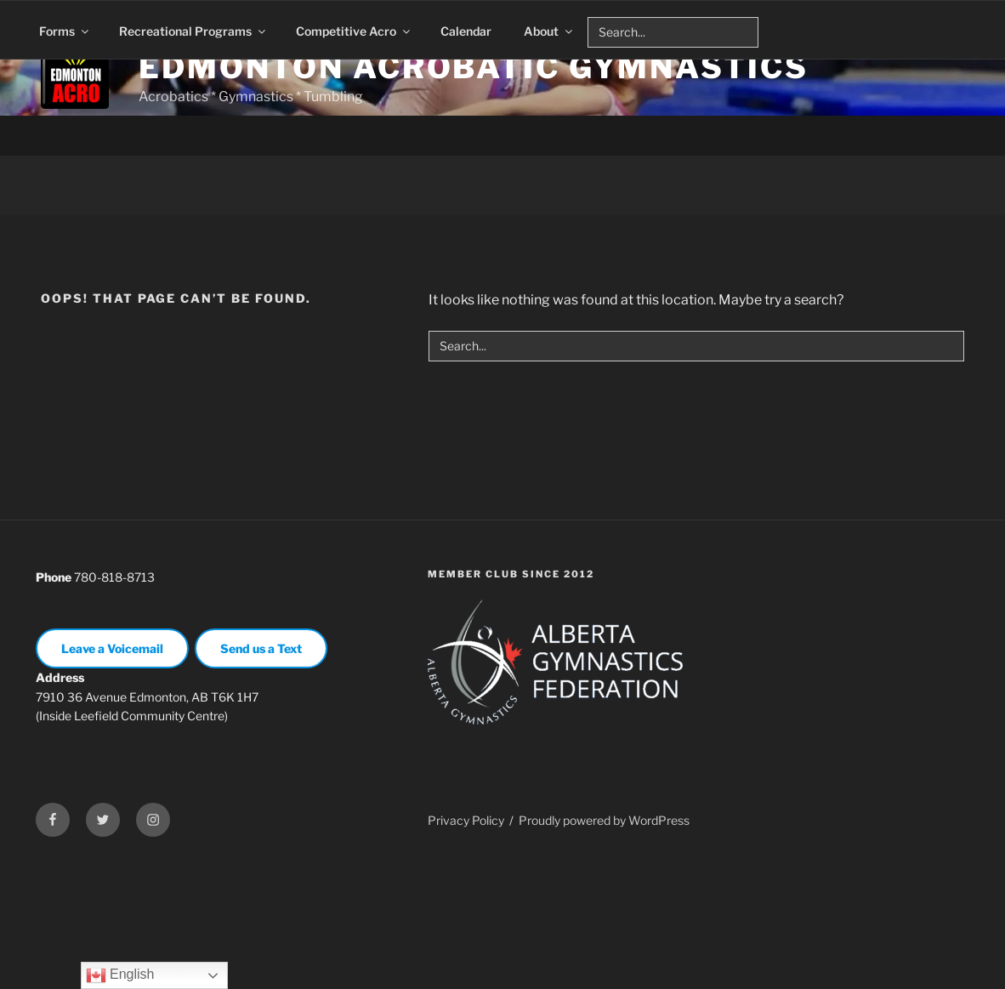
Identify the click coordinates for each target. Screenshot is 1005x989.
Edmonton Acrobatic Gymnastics (474, 67)
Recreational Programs (193, 31)
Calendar (465, 31)
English (120, 975)
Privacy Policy (466, 948)
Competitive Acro (354, 31)
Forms (65, 31)
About (549, 31)
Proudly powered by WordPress (604, 948)
